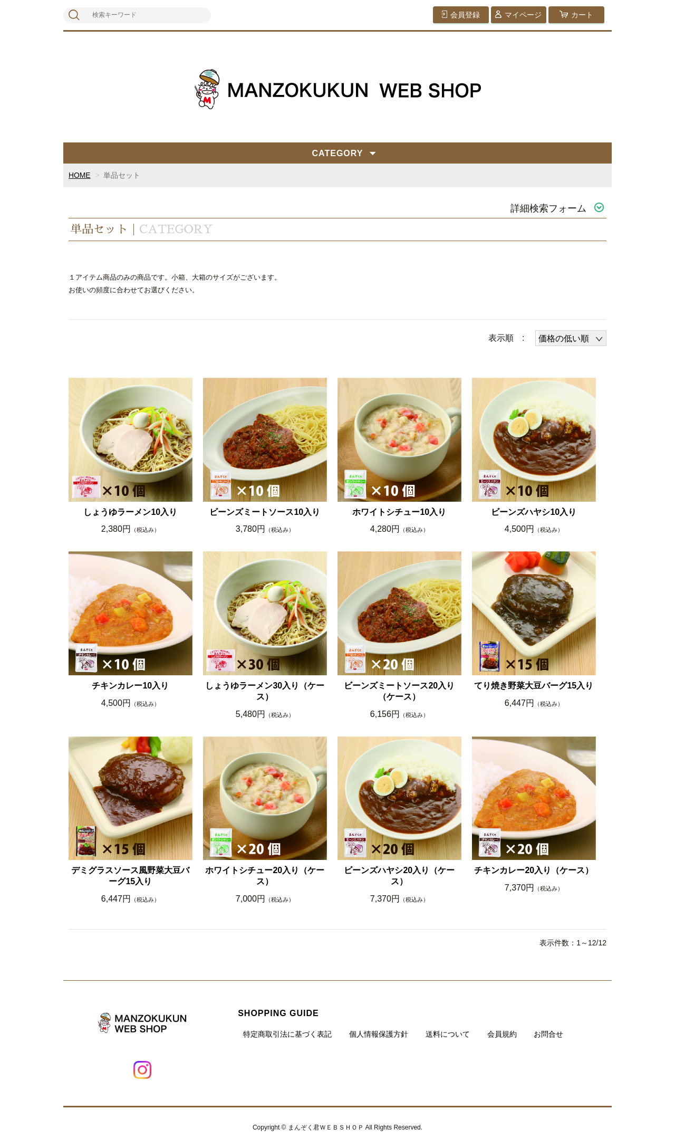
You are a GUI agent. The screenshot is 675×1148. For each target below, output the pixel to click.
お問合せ (548, 1034)
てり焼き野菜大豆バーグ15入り (533, 685)
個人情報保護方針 (378, 1034)
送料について (448, 1034)
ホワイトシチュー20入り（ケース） (264, 876)
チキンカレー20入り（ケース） (533, 870)
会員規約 (502, 1034)
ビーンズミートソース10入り (264, 512)
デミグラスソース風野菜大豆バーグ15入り (130, 876)
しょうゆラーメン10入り (130, 512)
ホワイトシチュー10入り (399, 512)
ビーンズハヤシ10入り (533, 512)
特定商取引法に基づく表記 (287, 1034)
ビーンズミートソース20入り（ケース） (399, 691)
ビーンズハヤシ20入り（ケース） (399, 876)
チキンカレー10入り (130, 685)
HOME (80, 175)
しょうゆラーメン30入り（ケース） (264, 691)
